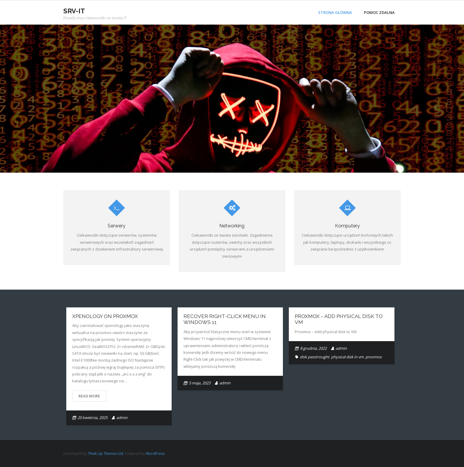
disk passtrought (314, 357)
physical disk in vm (347, 357)
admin (122, 417)
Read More (89, 396)
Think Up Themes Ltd (105, 453)
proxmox (373, 357)
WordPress (155, 453)
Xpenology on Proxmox (105, 316)
